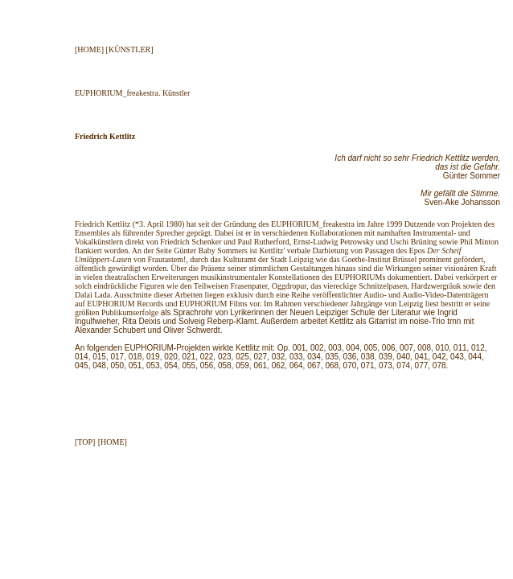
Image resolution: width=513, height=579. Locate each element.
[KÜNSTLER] (130, 49)
